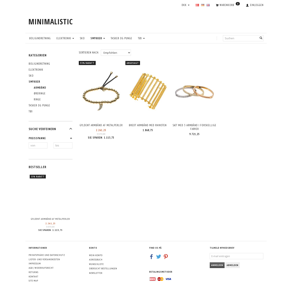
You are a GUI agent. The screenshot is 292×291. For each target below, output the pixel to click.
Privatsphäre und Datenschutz (47, 255)
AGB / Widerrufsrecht (41, 267)
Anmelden (217, 265)
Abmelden (232, 265)
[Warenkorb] (228, 5)
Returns (33, 272)
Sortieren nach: (89, 52)
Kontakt (33, 276)
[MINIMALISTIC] (50, 22)
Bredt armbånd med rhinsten (148, 124)
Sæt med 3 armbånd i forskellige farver (194, 126)
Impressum (35, 263)
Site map (33, 280)
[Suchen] (261, 38)
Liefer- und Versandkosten (44, 259)
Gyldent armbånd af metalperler (50, 218)
